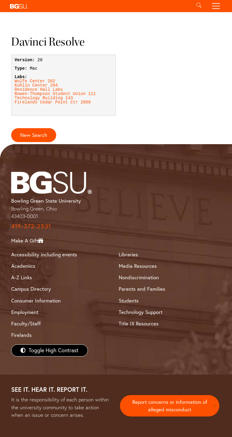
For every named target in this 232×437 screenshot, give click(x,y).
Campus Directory (31, 289)
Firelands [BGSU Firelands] (21, 335)
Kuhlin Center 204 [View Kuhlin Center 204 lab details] (36, 85)
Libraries (128, 255)
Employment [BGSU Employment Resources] (24, 312)
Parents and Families (142, 289)
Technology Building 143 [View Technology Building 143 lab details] (43, 98)
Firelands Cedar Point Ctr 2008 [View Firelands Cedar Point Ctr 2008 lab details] (52, 102)
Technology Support (141, 312)
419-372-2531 (31, 226)
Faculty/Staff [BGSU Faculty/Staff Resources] (26, 323)
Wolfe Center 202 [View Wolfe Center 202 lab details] (34, 81)
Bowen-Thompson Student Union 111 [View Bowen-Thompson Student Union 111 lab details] (55, 93)
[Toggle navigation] (216, 6)
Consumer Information (36, 300)
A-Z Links (21, 277)
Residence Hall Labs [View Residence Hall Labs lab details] (38, 89)
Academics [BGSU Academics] (23, 266)
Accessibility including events (44, 255)
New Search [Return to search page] (33, 135)
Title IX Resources (139, 323)
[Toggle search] (198, 6)
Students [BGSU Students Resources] (129, 300)
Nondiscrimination (139, 277)
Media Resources (138, 266)
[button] (98, 6)
